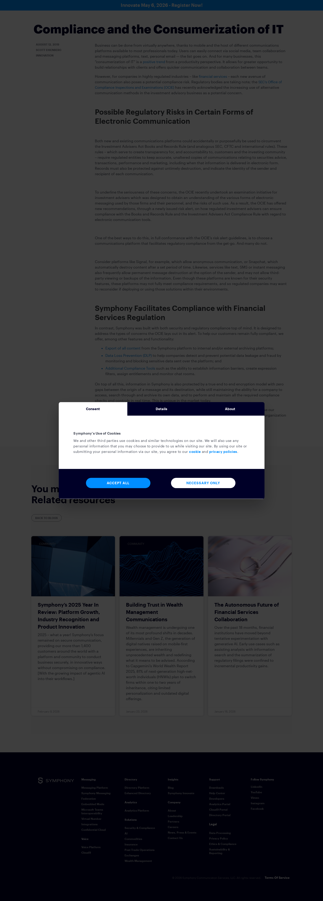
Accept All (118, 484)
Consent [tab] (93, 409)
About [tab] (230, 409)
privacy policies (223, 453)
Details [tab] (161, 409)
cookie (195, 453)
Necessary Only (203, 484)
